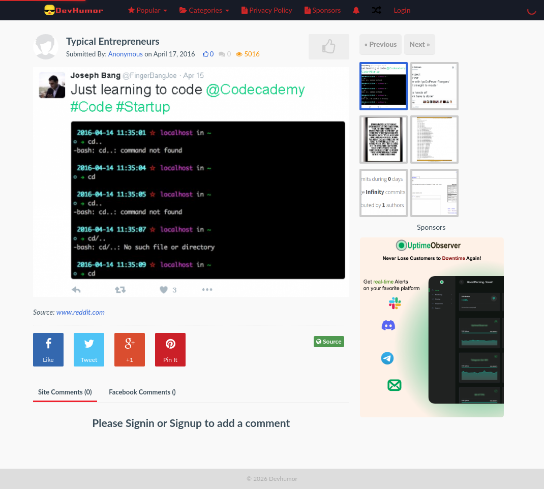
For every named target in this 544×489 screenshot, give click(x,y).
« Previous (381, 44)
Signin (141, 422)
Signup (187, 422)
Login (402, 10)
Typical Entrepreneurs (113, 41)
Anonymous (125, 54)
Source (329, 341)
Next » (419, 44)
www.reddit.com (80, 312)
